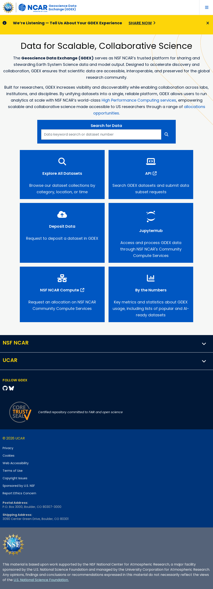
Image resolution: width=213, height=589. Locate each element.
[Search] (166, 134)
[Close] (207, 23)
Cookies (8, 455)
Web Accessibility (16, 463)
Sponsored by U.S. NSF (19, 486)
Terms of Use (13, 470)
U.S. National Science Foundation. (41, 579)
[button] (204, 343)
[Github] (6, 388)
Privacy (8, 448)
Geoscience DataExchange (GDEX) (62, 7)
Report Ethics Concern (19, 493)
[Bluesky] (11, 388)
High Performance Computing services (139, 100)
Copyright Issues (15, 478)
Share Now (140, 23)
